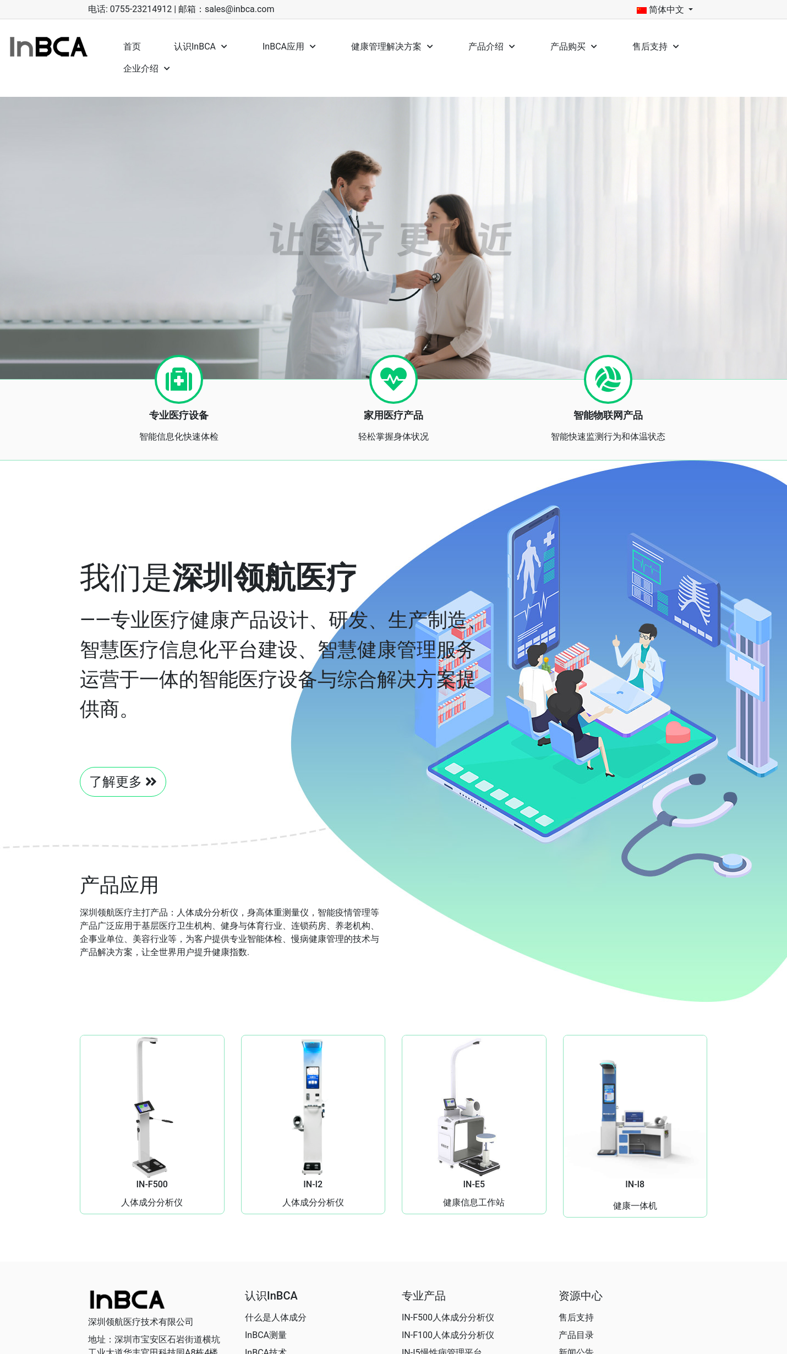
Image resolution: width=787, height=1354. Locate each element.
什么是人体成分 (276, 1317)
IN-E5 (474, 1184)
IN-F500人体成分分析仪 (448, 1317)
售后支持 (576, 1317)
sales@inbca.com (240, 9)
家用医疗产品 (393, 415)
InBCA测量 (266, 1335)
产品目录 (576, 1335)
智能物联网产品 (608, 415)
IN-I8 (634, 1184)
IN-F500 (152, 1184)
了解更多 (123, 782)
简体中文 (660, 10)
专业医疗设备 (179, 415)
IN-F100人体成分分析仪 (448, 1335)
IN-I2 (313, 1184)
